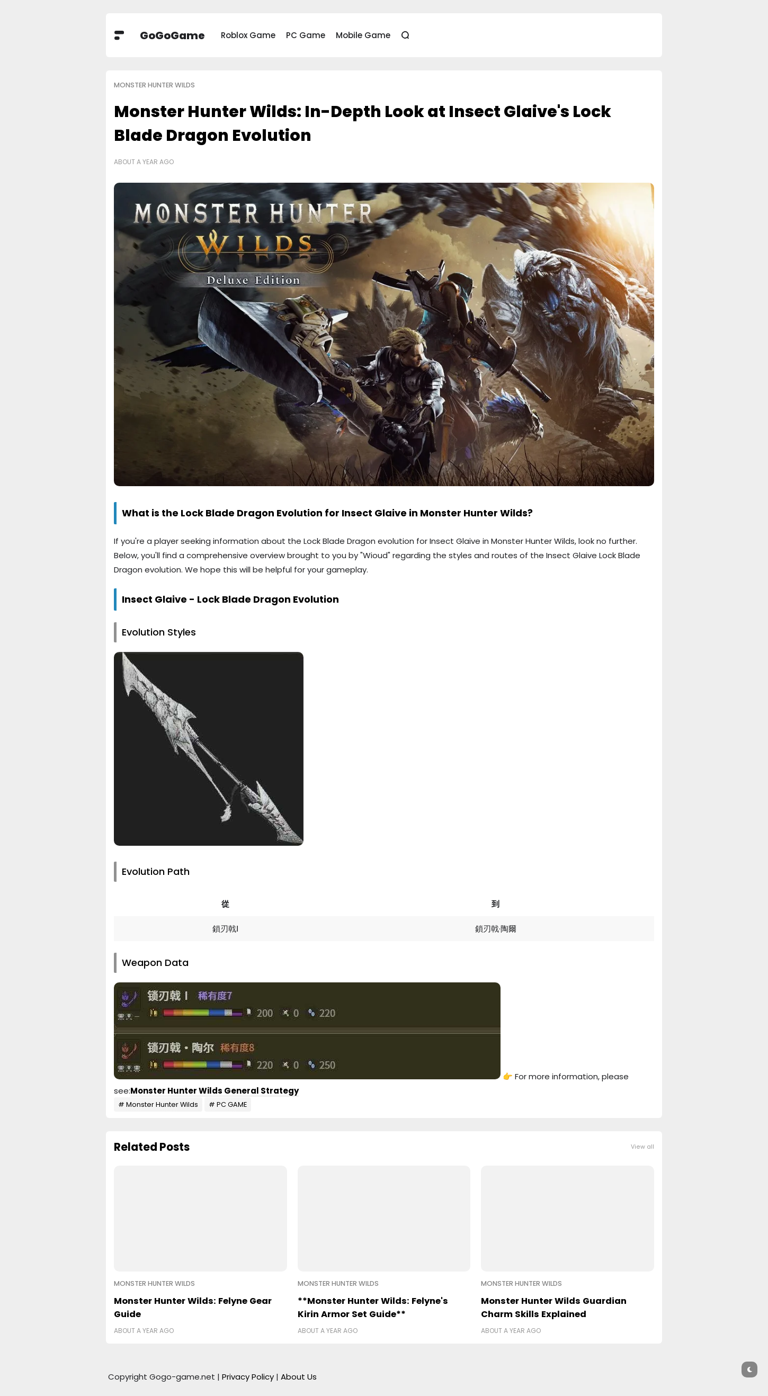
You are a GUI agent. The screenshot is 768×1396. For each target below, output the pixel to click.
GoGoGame (172, 35)
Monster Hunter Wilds (154, 85)
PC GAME (232, 1104)
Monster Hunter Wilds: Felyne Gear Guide (193, 1307)
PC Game (305, 35)
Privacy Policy (248, 1376)
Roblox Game (248, 35)
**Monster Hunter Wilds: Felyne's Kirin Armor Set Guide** (373, 1307)
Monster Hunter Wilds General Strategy (214, 1090)
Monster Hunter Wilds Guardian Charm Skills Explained (554, 1307)
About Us (299, 1376)
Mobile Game (363, 35)
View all (642, 1147)
